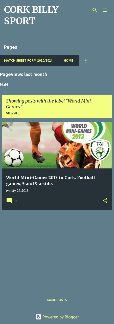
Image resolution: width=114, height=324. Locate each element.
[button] (105, 200)
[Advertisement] (57, 249)
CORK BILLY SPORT (31, 15)
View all (12, 113)
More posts (57, 300)
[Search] (95, 10)
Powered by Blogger (57, 317)
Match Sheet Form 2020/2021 (28, 60)
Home (68, 60)
